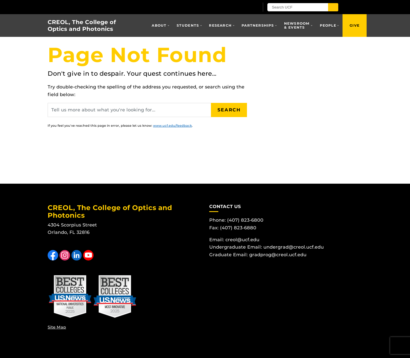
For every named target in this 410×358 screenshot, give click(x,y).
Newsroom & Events (297, 25)
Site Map (57, 327)
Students (188, 25)
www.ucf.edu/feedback (172, 126)
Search (229, 110)
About (159, 25)
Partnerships (258, 25)
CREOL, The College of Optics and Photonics (82, 25)
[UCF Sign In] (241, 7)
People (328, 25)
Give (355, 25)
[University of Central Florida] (114, 7)
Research (220, 25)
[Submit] (333, 7)
